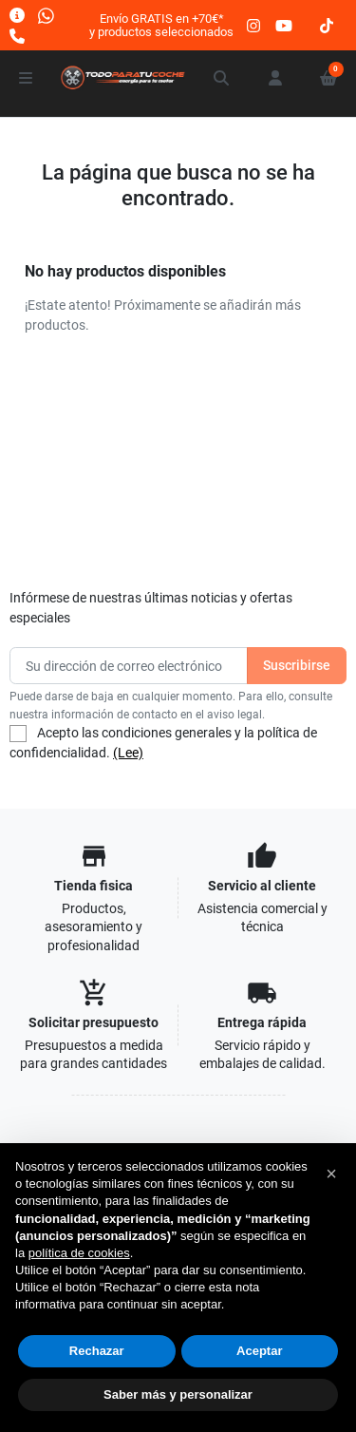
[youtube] (283, 25)
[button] (222, 78)
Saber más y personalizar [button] (178, 1394)
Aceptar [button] (259, 1351)
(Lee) (128, 752)
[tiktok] (326, 25)
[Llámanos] (17, 36)
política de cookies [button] (79, 1253)
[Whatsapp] (46, 15)
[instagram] (254, 25)
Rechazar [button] (96, 1351)
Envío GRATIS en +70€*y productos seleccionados (161, 25)
